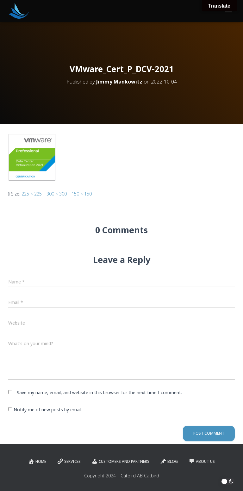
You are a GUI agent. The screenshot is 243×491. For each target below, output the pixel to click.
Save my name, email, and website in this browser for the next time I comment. (99, 392)
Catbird (151, 476)
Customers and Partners (120, 461)
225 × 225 (32, 194)
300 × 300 (57, 194)
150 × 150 (82, 194)
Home (37, 461)
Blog (169, 461)
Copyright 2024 (100, 476)
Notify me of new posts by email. (48, 410)
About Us (202, 461)
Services (69, 461)
